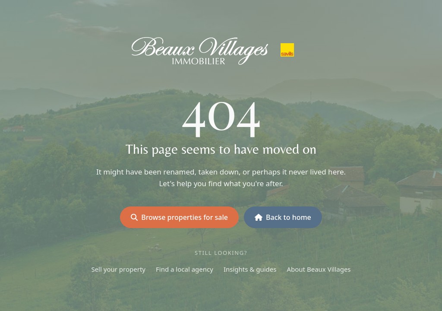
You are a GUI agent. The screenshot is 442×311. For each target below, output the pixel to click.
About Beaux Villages (318, 269)
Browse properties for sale (179, 217)
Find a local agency (184, 269)
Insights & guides (250, 269)
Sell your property (118, 269)
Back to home (283, 217)
